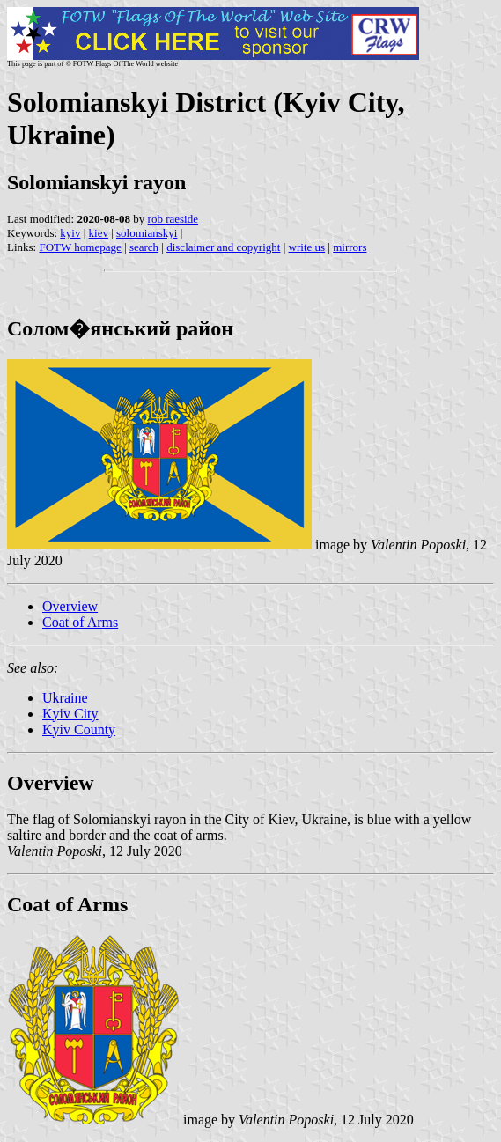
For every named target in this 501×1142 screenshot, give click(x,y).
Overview (70, 606)
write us (307, 247)
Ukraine (65, 697)
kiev (98, 232)
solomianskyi (146, 232)
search (143, 247)
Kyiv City (70, 713)
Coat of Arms (80, 622)
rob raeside (173, 218)
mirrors (349, 247)
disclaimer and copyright (223, 247)
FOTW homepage (80, 247)
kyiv (70, 232)
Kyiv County (78, 729)
